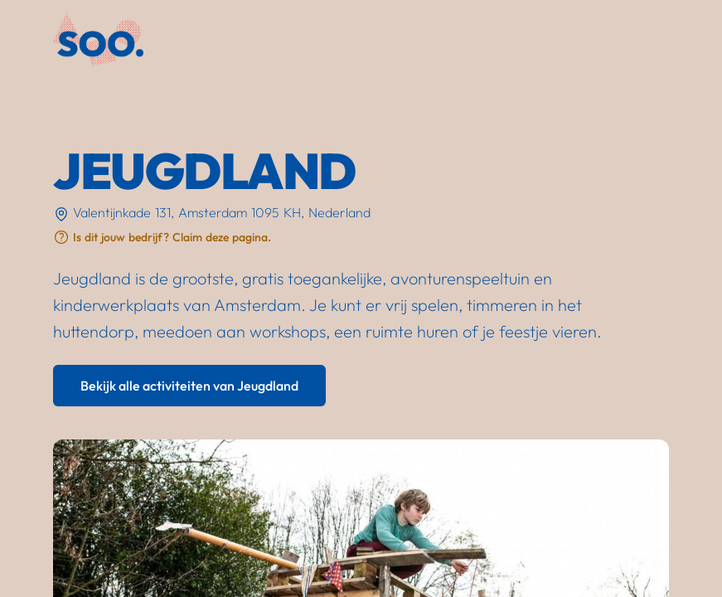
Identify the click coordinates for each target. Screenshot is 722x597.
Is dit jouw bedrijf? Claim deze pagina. (172, 237)
